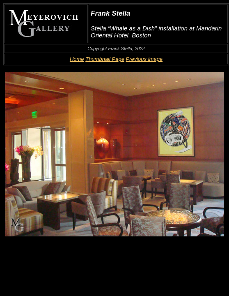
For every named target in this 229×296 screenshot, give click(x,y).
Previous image (144, 59)
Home (77, 59)
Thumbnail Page (104, 59)
